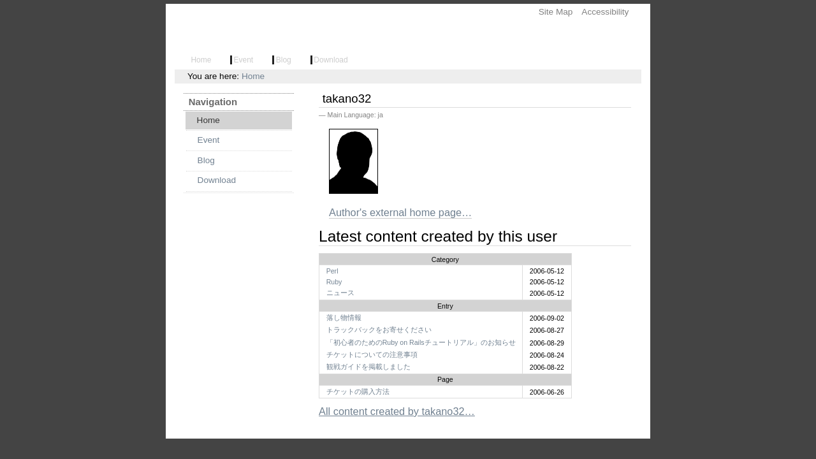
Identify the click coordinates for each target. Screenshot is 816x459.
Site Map (556, 12)
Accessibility (605, 12)
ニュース (340, 292)
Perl (332, 271)
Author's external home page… (400, 212)
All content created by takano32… (397, 411)
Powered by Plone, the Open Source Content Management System (407, 452)
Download (330, 59)
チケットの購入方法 (358, 391)
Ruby (334, 282)
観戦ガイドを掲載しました (368, 366)
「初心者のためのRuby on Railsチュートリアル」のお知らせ (421, 342)
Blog (283, 59)
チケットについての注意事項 (372, 354)
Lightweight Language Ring (238, 31)
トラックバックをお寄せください (379, 329)
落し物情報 (343, 317)
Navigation (213, 101)
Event (244, 59)
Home (202, 59)
